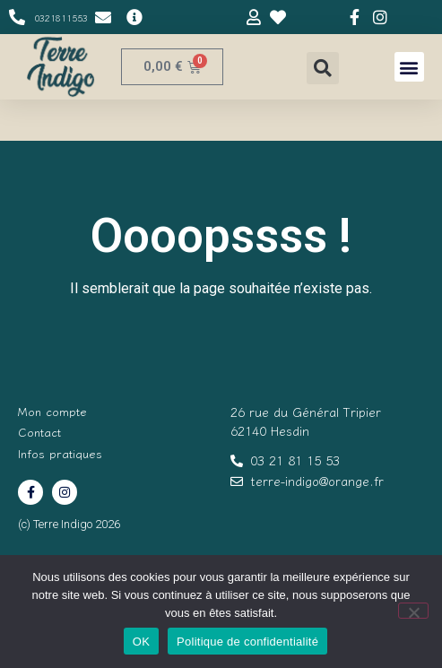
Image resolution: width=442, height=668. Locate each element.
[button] (323, 68)
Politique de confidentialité (247, 641)
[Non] (413, 611)
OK (141, 641)
